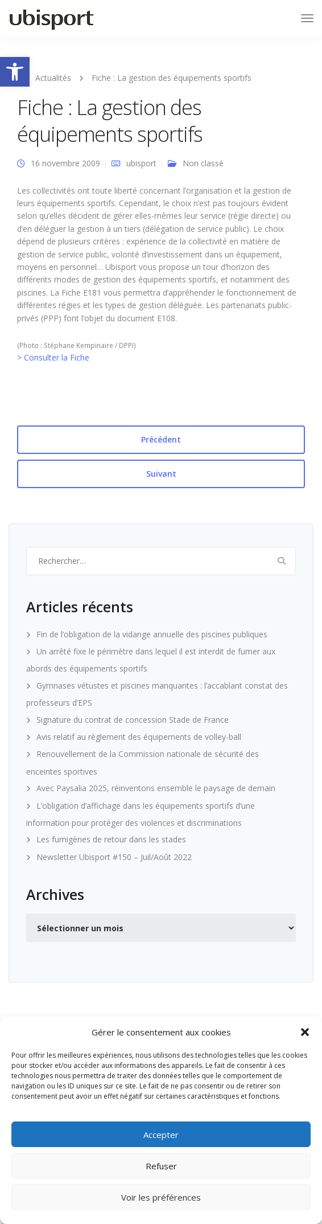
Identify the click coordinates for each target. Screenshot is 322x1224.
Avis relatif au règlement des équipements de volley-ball (138, 736)
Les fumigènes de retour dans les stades (111, 839)
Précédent (161, 439)
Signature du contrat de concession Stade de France (132, 719)
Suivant (161, 473)
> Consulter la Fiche (53, 357)
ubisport (141, 163)
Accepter (161, 1134)
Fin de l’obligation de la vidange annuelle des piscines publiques (151, 634)
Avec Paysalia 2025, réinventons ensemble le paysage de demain (155, 788)
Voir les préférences (161, 1197)
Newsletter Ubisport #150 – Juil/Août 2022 (114, 857)
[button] (15, 72)
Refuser (161, 1166)
